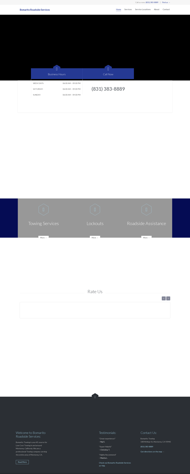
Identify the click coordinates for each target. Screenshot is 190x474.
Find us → (166, 2)
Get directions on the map (151, 442)
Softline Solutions (64, 471)
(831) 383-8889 (152, 2)
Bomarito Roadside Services (35, 9)
